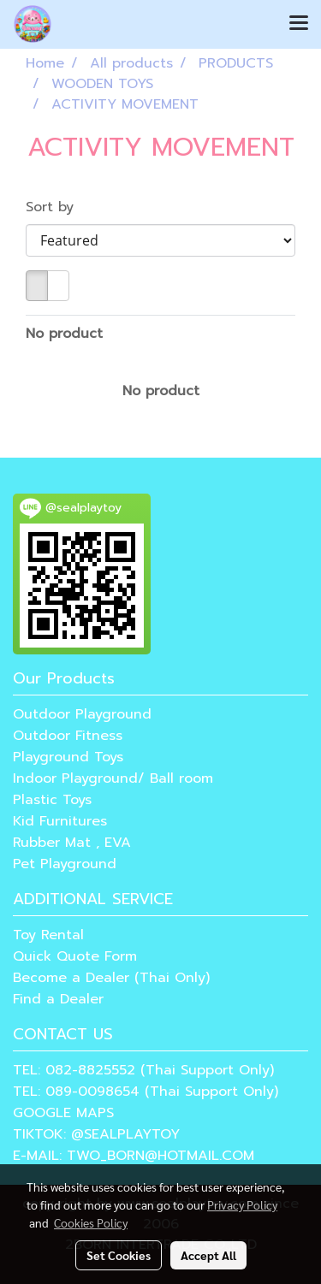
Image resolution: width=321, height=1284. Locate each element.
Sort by (57, 207)
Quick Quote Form (75, 956)
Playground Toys (68, 757)
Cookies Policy (91, 1222)
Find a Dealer (58, 999)
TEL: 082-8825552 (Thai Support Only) (143, 1070)
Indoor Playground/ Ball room (113, 778)
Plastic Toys (52, 800)
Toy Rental (48, 935)
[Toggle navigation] (299, 24)
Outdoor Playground (82, 714)
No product (64, 333)
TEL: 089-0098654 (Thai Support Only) (145, 1091)
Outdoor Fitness (67, 735)
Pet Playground (64, 864)
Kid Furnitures (60, 821)
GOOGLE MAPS (63, 1113)
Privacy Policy (242, 1204)
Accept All (208, 1255)
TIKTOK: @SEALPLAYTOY (96, 1134)
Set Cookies (118, 1255)
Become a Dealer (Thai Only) (111, 977)
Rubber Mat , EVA (72, 842)
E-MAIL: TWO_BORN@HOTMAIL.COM (133, 1155)
